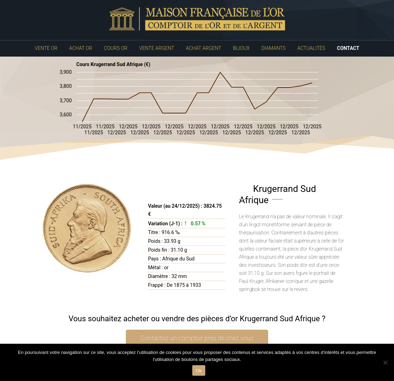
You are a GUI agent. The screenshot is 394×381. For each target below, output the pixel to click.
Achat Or (80, 48)
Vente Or (46, 48)
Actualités (311, 48)
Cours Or (116, 48)
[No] (385, 362)
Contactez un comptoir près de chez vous (197, 338)
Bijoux (241, 48)
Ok (199, 370)
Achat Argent (203, 48)
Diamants (273, 48)
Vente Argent (156, 48)
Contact (348, 48)
